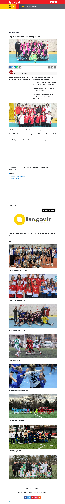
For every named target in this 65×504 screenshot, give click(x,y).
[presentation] (13, 6)
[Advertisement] (32, 19)
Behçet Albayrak (18, 73)
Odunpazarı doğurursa (31, 6)
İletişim (30, 492)
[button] (49, 67)
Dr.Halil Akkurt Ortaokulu (16, 175)
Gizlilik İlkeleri (37, 492)
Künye (25, 492)
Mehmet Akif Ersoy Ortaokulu (18, 176)
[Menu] (51, 2)
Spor (17, 32)
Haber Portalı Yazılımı (15, 501)
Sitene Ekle (43, 492)
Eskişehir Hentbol (15, 178)
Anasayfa (12, 32)
